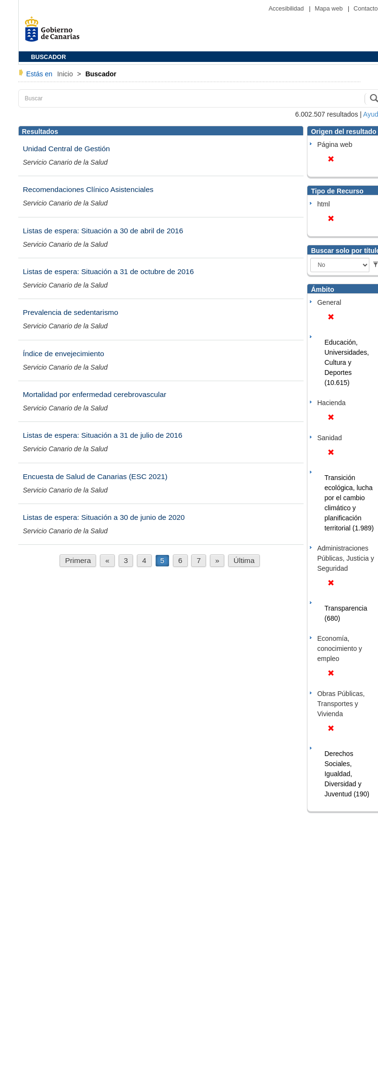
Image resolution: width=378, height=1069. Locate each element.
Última (244, 560)
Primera (78, 560)
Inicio (66, 74)
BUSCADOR (48, 57)
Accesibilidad (286, 8)
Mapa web (329, 8)
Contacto (366, 8)
